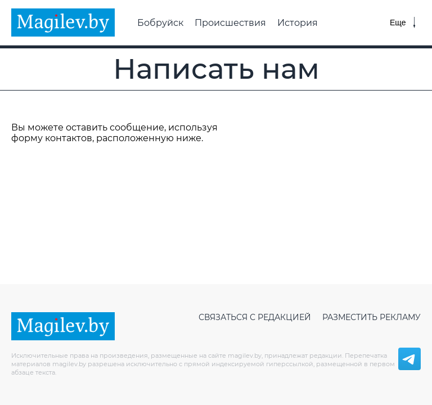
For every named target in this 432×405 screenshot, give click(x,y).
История (297, 22)
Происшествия (230, 22)
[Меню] (402, 23)
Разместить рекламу (371, 317)
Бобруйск (160, 22)
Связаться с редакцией (255, 317)
